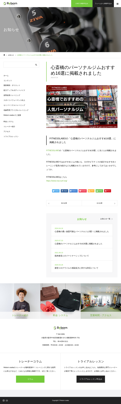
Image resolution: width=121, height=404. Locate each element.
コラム (30, 379)
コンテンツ (8, 80)
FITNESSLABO (52, 150)
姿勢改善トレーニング (12, 95)
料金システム (9, 121)
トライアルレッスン (11, 136)
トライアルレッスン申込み (90, 379)
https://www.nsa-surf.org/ (56, 181)
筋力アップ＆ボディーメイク (14, 90)
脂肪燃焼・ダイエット (12, 85)
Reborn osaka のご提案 (12, 115)
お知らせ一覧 (105, 219)
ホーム (6, 76)
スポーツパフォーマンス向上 (14, 100)
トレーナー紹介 (9, 126)
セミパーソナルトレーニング (14, 105)
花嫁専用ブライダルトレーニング (16, 110)
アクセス (7, 131)
